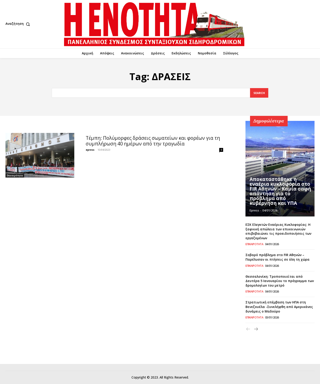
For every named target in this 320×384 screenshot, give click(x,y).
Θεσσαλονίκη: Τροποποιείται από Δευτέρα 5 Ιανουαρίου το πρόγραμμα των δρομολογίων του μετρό (279, 280)
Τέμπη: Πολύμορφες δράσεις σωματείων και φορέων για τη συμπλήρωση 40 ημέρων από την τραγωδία (153, 141)
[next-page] (255, 329)
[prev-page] (248, 329)
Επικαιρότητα (15, 175)
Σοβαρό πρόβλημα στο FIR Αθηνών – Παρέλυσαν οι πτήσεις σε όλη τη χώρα (277, 257)
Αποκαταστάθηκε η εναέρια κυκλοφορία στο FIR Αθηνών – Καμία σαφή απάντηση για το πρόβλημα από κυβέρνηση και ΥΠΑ (280, 191)
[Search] (259, 93)
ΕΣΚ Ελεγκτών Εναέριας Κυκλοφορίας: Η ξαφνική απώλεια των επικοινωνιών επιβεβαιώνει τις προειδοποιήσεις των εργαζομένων (278, 231)
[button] (18, 24)
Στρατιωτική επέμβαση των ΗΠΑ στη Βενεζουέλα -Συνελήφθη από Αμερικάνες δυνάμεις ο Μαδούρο (279, 306)
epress (90, 149)
